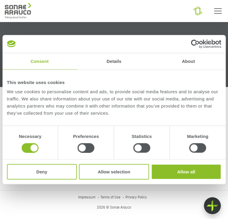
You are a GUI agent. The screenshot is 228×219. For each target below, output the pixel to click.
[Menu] (218, 11)
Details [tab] (114, 60)
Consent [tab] (40, 60)
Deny (41, 171)
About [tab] (188, 60)
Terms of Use (110, 197)
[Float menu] (212, 206)
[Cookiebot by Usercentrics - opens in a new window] (195, 43)
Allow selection (114, 171)
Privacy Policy (136, 197)
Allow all (186, 171)
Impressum (87, 197)
